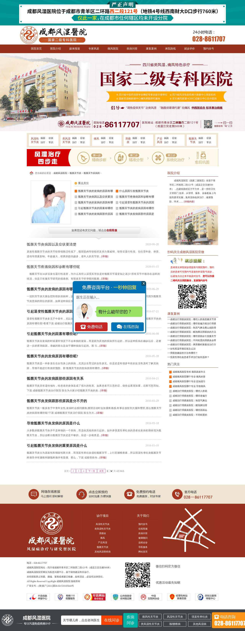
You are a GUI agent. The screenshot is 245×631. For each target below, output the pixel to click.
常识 (51, 142)
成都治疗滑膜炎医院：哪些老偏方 (190, 395)
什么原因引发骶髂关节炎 (134, 191)
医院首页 (36, 48)
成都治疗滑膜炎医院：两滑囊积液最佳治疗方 (193, 344)
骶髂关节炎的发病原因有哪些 (136, 208)
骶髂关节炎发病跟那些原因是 (136, 213)
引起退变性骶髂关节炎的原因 (136, 202)
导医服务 (143, 547)
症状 (51, 138)
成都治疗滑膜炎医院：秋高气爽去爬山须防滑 (193, 327)
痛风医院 (113, 48)
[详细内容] (189, 201)
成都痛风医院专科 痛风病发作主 (189, 372)
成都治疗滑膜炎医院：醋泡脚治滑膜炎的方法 (193, 332)
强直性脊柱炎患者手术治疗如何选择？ (189, 357)
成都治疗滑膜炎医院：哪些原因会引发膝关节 (193, 336)
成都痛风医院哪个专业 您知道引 (189, 381)
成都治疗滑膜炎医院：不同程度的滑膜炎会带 (193, 340)
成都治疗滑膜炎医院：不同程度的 (190, 415)
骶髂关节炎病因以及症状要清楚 (51, 244)
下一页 (91, 471)
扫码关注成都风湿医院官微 (185, 252)
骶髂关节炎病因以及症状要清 (95, 196)
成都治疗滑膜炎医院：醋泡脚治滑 (190, 405)
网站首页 (143, 551)
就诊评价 (189, 48)
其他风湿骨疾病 (103, 551)
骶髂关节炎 (75, 173)
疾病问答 (132, 48)
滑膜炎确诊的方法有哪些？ (184, 353)
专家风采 (93, 48)
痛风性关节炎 (150, 616)
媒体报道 (74, 48)
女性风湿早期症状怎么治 (182, 348)
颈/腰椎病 (175, 623)
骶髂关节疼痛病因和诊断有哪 (136, 196)
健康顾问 (143, 538)
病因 (43, 138)
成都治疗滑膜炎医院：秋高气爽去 (190, 400)
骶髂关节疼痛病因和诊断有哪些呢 (53, 267)
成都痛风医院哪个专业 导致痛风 (189, 386)
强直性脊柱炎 (200, 616)
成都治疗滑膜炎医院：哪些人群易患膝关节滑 (193, 319)
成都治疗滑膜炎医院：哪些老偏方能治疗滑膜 (193, 323)
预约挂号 (208, 48)
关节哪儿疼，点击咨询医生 (92, 620)
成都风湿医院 (60, 173)
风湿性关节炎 (102, 524)
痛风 (102, 538)
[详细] (104, 256)
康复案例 (151, 48)
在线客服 (111, 230)
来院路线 (170, 48)
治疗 (43, 142)
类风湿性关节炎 (103, 528)
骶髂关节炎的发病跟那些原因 (95, 213)
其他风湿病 (199, 623)
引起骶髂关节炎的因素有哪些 (95, 208)
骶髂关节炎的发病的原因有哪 (95, 191)
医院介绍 (55, 48)
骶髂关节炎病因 (92, 173)
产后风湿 (102, 542)
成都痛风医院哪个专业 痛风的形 (189, 376)
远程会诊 (143, 542)
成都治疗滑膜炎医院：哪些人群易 (190, 391)
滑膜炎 (102, 533)
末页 (101, 471)
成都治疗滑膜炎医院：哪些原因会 (190, 410)
